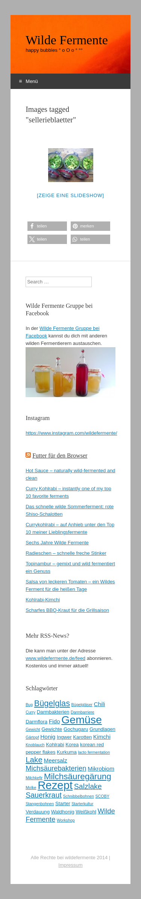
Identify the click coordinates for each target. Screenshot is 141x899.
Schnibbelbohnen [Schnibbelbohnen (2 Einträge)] (78, 796)
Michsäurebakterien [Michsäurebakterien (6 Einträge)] (56, 768)
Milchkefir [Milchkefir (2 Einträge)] (34, 778)
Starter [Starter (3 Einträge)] (62, 803)
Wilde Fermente (67, 40)
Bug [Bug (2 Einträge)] (29, 704)
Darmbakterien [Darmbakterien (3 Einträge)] (53, 712)
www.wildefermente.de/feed (55, 658)
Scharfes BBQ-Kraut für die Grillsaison (67, 610)
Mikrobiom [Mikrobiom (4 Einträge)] (101, 768)
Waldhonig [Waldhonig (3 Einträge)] (62, 812)
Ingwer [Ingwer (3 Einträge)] (64, 737)
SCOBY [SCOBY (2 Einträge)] (102, 796)
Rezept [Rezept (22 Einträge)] (55, 785)
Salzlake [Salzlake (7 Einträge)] (88, 786)
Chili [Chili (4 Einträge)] (99, 704)
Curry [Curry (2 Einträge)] (30, 712)
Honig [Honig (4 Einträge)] (47, 736)
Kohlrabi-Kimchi (43, 599)
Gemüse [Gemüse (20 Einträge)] (81, 720)
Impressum (70, 865)
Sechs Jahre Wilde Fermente (57, 542)
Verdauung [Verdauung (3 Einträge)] (38, 812)
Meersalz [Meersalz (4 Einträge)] (55, 760)
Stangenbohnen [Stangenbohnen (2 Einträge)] (40, 803)
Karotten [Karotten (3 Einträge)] (82, 737)
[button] (47, 226)
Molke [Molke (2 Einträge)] (31, 787)
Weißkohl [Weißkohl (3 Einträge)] (86, 812)
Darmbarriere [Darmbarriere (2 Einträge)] (82, 712)
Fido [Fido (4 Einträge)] (54, 721)
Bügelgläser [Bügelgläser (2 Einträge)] (81, 704)
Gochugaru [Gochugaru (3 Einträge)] (76, 729)
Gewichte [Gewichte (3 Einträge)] (51, 729)
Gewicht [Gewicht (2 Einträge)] (33, 729)
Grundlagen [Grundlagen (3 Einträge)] (102, 729)
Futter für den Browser (59, 455)
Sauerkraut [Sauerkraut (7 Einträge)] (44, 795)
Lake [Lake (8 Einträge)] (34, 759)
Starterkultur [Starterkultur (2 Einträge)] (82, 803)
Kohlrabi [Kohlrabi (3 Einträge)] (55, 744)
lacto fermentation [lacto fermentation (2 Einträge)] (94, 752)
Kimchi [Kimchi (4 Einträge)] (102, 736)
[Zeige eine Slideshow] (70, 195)
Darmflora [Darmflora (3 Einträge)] (36, 721)
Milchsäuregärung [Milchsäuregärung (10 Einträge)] (77, 776)
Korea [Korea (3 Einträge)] (72, 744)
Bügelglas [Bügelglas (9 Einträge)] (52, 703)
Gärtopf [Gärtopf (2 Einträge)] (32, 737)
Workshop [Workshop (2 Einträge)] (66, 820)
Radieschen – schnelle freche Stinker (66, 553)
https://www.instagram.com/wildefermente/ (71, 433)
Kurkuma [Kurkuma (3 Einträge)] (67, 752)
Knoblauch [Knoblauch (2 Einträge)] (35, 744)
